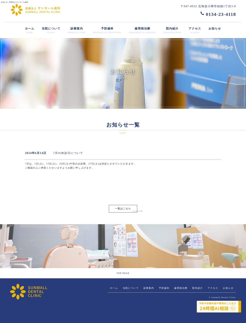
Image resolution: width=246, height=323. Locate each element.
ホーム (29, 30)
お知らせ (215, 28)
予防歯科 (107, 30)
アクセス (195, 30)
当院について (51, 30)
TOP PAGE (123, 273)
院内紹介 (172, 30)
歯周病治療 (142, 30)
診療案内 (77, 30)
